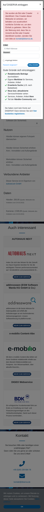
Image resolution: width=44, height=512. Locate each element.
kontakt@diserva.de (24, 39)
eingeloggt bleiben (11, 60)
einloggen (33, 65)
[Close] (40, 4)
